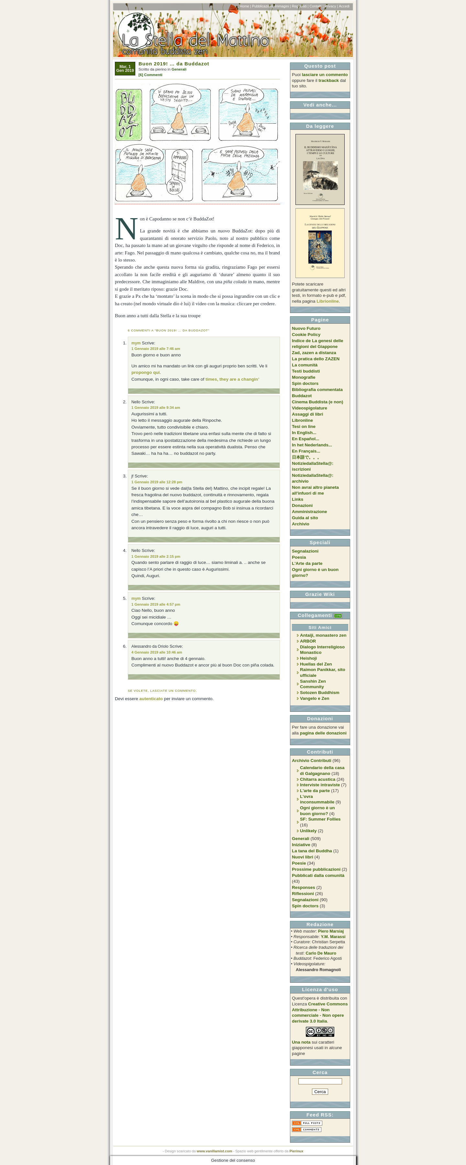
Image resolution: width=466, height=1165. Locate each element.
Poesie (299, 863)
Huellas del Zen (316, 664)
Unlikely (308, 830)
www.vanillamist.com (214, 1151)
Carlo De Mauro (321, 953)
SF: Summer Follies (320, 819)
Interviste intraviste (320, 784)
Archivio (300, 523)
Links (297, 499)
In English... (304, 432)
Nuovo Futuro (306, 328)
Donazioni (302, 505)
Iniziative (301, 844)
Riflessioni (303, 893)
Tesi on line (304, 426)
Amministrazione (309, 511)
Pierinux (296, 1151)
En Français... (306, 451)
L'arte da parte (315, 790)
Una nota (301, 1042)
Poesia (299, 557)
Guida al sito (305, 517)
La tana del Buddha (312, 850)
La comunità (304, 365)
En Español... (305, 438)
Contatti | (316, 6)
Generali (179, 69)
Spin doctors (305, 383)
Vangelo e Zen (314, 698)
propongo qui (145, 372)
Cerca (320, 1072)
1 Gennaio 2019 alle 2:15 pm (155, 556)
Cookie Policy (306, 334)
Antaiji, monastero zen (323, 635)
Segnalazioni (305, 551)
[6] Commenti (150, 75)
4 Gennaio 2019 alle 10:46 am (156, 652)
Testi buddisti (306, 371)
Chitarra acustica (317, 779)
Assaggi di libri (307, 414)
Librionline (327, 301)
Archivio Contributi (311, 760)
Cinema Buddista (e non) (317, 401)
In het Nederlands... (312, 444)
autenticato (151, 698)
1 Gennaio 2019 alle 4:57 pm (155, 604)
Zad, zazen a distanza (314, 352)
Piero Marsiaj (331, 931)
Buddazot (302, 395)
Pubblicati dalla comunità (318, 875)
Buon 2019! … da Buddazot (174, 63)
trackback (328, 80)
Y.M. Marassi (333, 936)
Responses (303, 887)
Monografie (304, 377)
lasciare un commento (325, 74)
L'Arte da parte (307, 563)
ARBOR (308, 641)
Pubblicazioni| (263, 6)
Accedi (344, 6)
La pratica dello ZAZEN (315, 358)
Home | (245, 6)
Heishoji (308, 658)
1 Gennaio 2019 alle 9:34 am (155, 407)
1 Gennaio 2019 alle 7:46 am (155, 349)
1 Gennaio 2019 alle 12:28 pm (156, 482)
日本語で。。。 (306, 457)
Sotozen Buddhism (319, 692)
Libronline (302, 420)
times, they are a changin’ (232, 379)
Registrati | (300, 6)
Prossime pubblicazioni (316, 869)
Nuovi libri (302, 857)
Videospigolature (309, 408)
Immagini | (283, 6)
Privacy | (331, 6)
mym (136, 343)
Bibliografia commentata (317, 389)
